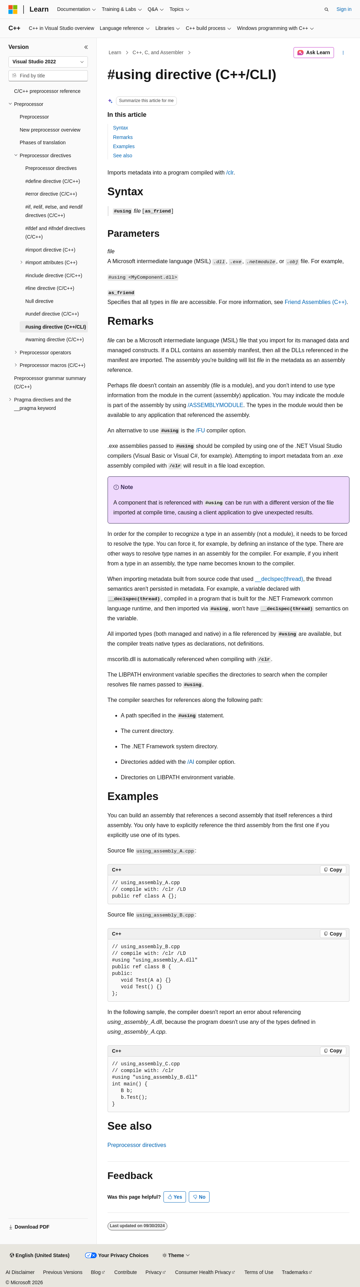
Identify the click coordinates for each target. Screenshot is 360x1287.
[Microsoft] (13, 9)
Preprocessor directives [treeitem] (51, 168)
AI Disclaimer (20, 1272)
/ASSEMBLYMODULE (215, 405)
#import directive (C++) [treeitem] (50, 250)
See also (122, 155)
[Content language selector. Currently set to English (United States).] (39, 1255)
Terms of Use (258, 1272)
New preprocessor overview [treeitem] (50, 130)
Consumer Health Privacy (203, 1272)
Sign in (344, 9)
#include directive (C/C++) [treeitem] (53, 275)
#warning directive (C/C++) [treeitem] (54, 339)
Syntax (120, 128)
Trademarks (295, 1272)
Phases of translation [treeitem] (43, 142)
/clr (229, 173)
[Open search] (327, 9)
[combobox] (48, 62)
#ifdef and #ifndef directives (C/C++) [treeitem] (55, 233)
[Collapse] (86, 47)
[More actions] (343, 52)
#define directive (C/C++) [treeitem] (52, 181)
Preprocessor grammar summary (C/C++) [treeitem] (50, 382)
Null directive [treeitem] (39, 301)
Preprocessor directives (137, 1145)
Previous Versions (62, 1272)
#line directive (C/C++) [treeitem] (49, 288)
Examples (124, 146)
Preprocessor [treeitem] (34, 117)
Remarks (123, 137)
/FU (200, 430)
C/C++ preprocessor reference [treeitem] (47, 91)
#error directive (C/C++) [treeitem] (51, 194)
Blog (96, 1272)
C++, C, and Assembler (158, 52)
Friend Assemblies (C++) (316, 302)
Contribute (125, 1272)
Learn (115, 52)
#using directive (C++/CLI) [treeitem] (55, 327)
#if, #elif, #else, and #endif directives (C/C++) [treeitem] (54, 211)
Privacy (154, 1272)
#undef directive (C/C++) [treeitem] (52, 314)
